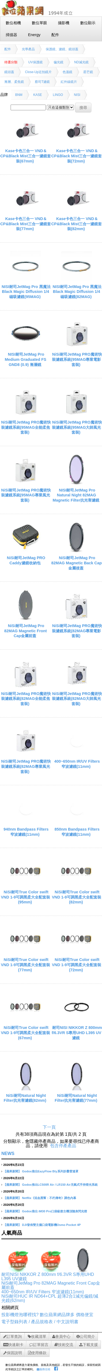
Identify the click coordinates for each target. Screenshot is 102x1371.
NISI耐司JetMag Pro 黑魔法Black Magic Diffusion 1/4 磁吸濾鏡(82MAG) (76, 291)
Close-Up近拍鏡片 (38, 72)
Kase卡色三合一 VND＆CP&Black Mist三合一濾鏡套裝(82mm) (76, 224)
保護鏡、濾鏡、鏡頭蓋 (62, 49)
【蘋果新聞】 (12, 1171)
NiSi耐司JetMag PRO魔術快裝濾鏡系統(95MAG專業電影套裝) (77, 359)
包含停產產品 (63, 1145)
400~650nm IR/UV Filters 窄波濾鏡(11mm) (42, 1291)
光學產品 (28, 49)
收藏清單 (37, 1336)
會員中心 (61, 1336)
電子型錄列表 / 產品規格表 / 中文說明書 (39, 1321)
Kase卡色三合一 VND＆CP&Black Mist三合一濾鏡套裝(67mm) (25, 156)
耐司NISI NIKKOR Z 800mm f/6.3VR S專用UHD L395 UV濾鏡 (77, 1032)
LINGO (58, 95)
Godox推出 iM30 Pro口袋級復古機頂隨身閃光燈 (54, 1211)
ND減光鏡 (81, 62)
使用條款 (37, 1353)
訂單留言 (38, 1344)
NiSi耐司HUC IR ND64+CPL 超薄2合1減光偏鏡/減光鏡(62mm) (49, 1298)
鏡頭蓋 (9, 72)
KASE (37, 95)
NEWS (7, 1153)
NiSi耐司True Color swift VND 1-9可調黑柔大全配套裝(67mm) (25, 1032)
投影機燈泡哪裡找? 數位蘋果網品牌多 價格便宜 (47, 1314)
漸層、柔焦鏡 (14, 82)
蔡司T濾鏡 (42, 82)
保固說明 (12, 1353)
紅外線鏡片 (69, 82)
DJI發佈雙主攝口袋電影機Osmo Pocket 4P (51, 1224)
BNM (19, 95)
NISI (77, 95)
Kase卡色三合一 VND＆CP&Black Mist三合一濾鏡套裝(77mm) (25, 224)
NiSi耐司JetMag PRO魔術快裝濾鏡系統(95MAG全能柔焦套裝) (26, 427)
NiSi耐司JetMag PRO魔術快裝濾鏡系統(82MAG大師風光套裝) (77, 698)
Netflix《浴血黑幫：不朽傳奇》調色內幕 (49, 1198)
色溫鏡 (67, 72)
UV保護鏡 (35, 62)
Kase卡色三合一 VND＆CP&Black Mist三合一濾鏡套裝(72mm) (76, 156)
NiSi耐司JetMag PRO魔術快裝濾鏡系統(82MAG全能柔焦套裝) (26, 698)
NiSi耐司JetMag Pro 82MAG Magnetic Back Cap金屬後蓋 (76, 563)
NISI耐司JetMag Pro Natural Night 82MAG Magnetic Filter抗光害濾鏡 (75, 495)
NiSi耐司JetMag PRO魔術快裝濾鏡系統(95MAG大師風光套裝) (77, 427)
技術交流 (63, 1344)
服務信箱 (43, 1369)
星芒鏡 (88, 72)
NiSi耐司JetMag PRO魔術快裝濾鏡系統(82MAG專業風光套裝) (26, 766)
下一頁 (49, 1127)
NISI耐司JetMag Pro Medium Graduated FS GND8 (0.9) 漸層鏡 (25, 359)
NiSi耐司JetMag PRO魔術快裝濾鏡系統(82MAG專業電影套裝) (77, 631)
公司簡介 (85, 1336)
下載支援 (88, 1344)
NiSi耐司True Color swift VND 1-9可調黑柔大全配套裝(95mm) (25, 897)
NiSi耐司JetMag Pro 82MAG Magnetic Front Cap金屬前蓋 (25, 631)
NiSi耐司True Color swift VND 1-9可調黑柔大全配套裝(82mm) (76, 897)
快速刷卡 (13, 1344)
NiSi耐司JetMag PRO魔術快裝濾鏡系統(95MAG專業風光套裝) (26, 495)
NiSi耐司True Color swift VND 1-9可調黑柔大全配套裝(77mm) (25, 964)
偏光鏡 (58, 62)
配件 (7, 49)
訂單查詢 (12, 1336)
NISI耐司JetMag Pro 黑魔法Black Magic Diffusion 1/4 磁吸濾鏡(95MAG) (26, 291)
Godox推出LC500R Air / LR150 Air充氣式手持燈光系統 (59, 1184)
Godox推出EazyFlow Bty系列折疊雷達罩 (50, 1171)
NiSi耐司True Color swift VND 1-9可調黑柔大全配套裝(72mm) (76, 964)
